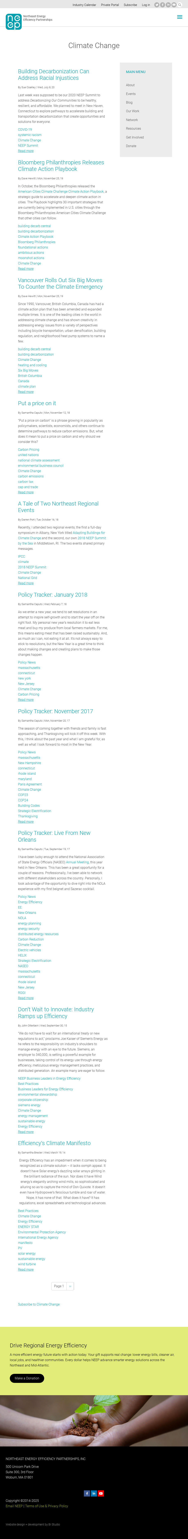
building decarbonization (35, 231)
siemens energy (29, 1105)
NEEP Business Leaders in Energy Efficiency (49, 1078)
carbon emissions (30, 476)
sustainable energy (31, 1121)
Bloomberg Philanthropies (36, 242)
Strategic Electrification (34, 811)
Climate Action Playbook (35, 237)
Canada (23, 381)
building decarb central (34, 226)
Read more (26, 151)
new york (24, 678)
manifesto (25, 1243)
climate (23, 562)
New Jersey (26, 684)
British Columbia (30, 376)
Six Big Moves (28, 370)
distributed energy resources (38, 934)
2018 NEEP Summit (32, 567)
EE (20, 907)
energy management (33, 1116)
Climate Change (29, 140)
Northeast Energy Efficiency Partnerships (38, 18)
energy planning (29, 923)
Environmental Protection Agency (42, 1232)
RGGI (21, 993)
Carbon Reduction (31, 939)
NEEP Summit (28, 146)
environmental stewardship (37, 1094)
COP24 (23, 800)
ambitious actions (31, 253)
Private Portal (109, 5)
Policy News (26, 662)
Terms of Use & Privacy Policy (46, 1506)
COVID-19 (25, 130)
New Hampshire (29, 763)
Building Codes (28, 806)
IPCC (21, 556)
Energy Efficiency (30, 902)
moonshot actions (31, 258)
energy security (29, 929)
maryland (25, 779)
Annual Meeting (73, 862)
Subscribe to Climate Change (39, 1304)
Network (132, 120)
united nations (28, 455)
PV (20, 1248)
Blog (129, 102)
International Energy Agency (38, 1237)
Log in (146, 5)
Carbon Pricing (28, 450)
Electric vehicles (29, 950)
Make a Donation (27, 1378)
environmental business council (40, 466)
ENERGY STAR (28, 1227)
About (130, 85)
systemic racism (30, 135)
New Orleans (27, 913)
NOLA (22, 918)
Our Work (132, 111)
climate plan (26, 386)
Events (131, 94)
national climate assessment (38, 460)
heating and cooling (32, 365)
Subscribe (129, 5)
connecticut (26, 673)
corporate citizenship (33, 1100)
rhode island (27, 774)
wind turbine (27, 1264)
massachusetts (29, 668)
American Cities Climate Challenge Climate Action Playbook (60, 191)
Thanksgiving (27, 816)
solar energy (27, 1253)
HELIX (22, 955)
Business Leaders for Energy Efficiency (45, 1089)
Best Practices (28, 1084)
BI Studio (54, 1524)
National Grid (27, 578)
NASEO (23, 966)
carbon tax (25, 482)
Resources (133, 128)
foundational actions (32, 247)
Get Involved (135, 137)
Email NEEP (14, 1506)
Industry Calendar (83, 5)
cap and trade (28, 487)
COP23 (23, 795)
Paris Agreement (30, 784)
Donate (131, 146)
